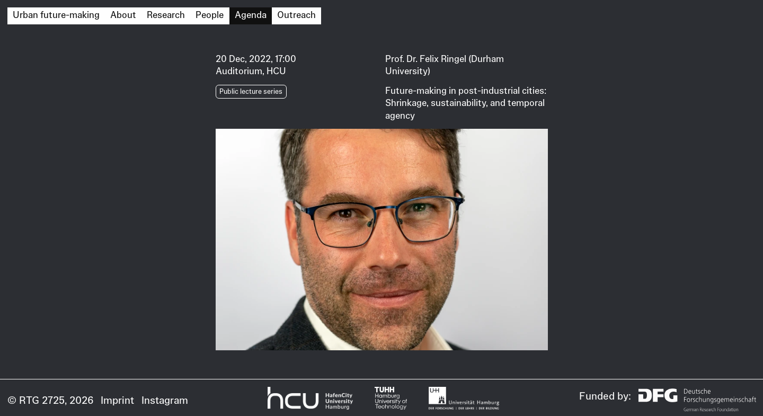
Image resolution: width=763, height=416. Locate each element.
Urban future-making (56, 14)
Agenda (251, 14)
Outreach (296, 14)
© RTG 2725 (36, 400)
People (210, 14)
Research (166, 14)
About (123, 14)
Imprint (117, 400)
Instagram (164, 400)
